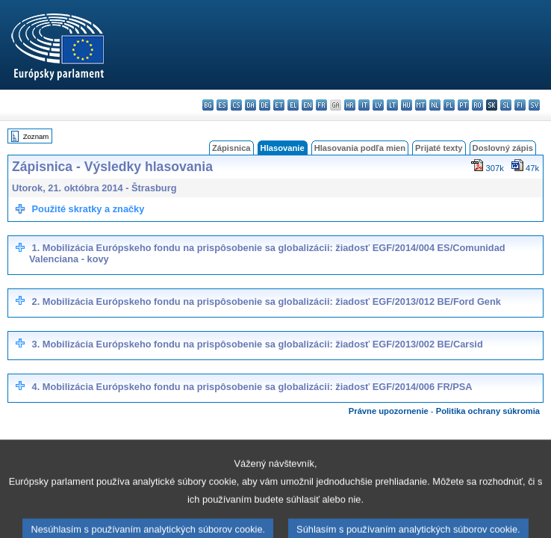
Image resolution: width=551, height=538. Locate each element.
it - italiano (364, 105)
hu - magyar (406, 105)
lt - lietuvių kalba (392, 105)
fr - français (321, 105)
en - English (307, 105)
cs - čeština (236, 105)
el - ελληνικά (293, 105)
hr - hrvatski (349, 105)
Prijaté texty (438, 147)
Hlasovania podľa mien (359, 147)
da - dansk (250, 105)
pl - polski (449, 105)
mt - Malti (420, 105)
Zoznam (36, 136)
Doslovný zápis (503, 147)
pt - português (463, 105)
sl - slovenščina (505, 105)
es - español (222, 105)
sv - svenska (534, 105)
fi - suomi (520, 105)
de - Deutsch (264, 105)
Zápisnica (231, 147)
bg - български (208, 105)
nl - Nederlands (435, 105)
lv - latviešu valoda (378, 105)
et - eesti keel (278, 105)
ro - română (477, 105)
